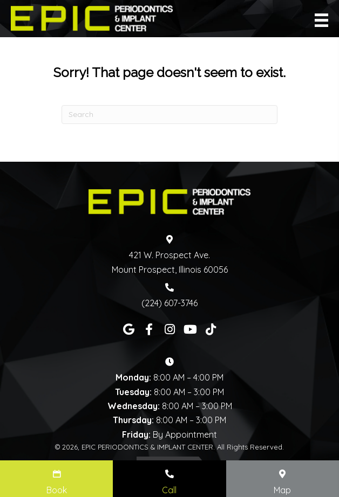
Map (282, 490)
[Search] (169, 114)
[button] (128, 329)
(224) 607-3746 (169, 303)
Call (169, 490)
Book (56, 490)
